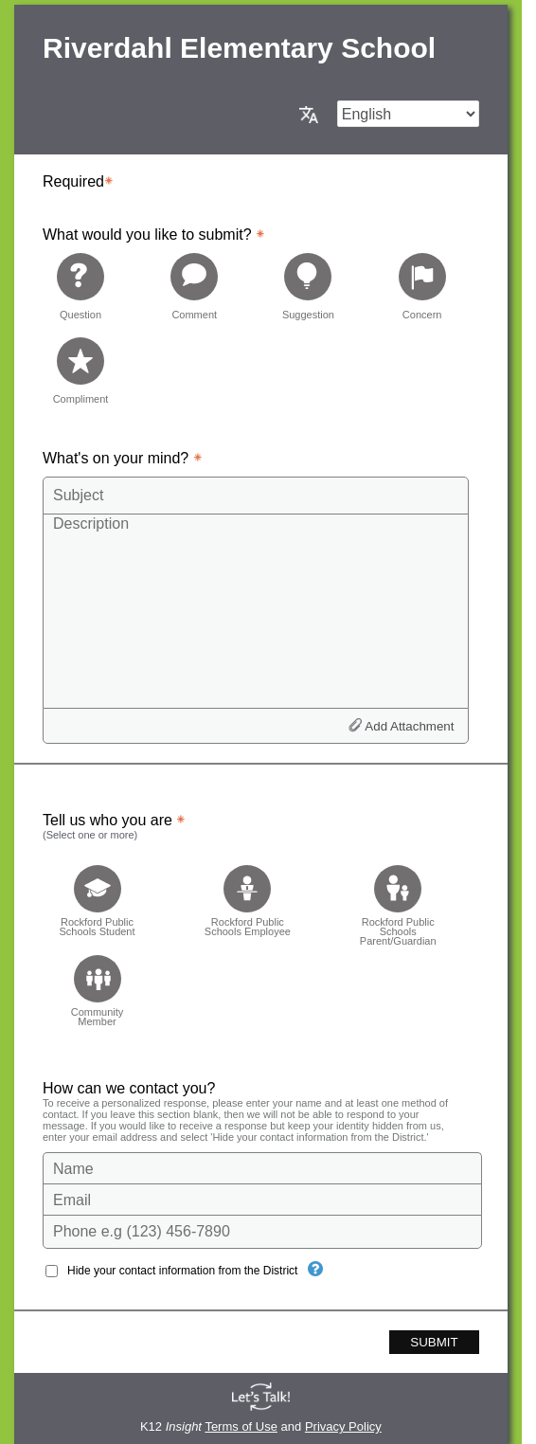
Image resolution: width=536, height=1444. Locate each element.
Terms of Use (241, 1426)
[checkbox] (97, 900)
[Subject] (256, 495)
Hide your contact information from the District (182, 1270)
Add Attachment (409, 726)
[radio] (80, 286)
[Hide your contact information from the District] (315, 1268)
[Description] (256, 610)
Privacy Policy (343, 1426)
